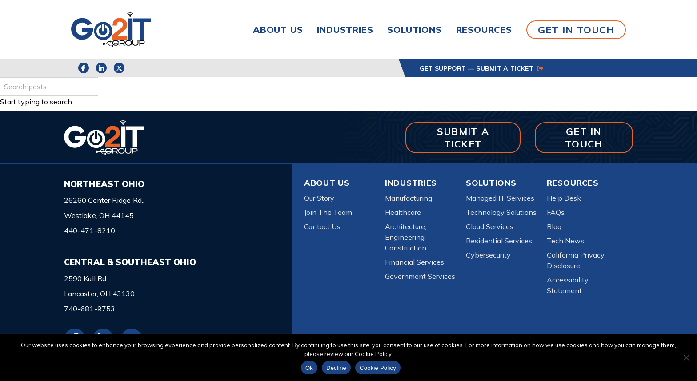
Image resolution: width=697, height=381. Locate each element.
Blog (554, 226)
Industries (345, 29)
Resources (484, 29)
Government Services (420, 276)
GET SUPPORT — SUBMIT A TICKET (481, 68)
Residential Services (499, 240)
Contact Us (322, 226)
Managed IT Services (500, 198)
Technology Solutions (501, 212)
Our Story (319, 198)
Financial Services (414, 262)
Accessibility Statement (568, 285)
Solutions (414, 29)
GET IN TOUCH (576, 30)
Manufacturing (408, 198)
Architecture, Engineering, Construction (405, 237)
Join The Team (328, 212)
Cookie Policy (378, 368)
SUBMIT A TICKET (463, 137)
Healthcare (403, 212)
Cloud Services (489, 226)
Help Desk (564, 198)
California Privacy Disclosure (576, 260)
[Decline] (685, 357)
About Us (278, 29)
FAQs (556, 212)
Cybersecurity (488, 254)
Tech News (565, 240)
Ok (309, 368)
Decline (336, 368)
